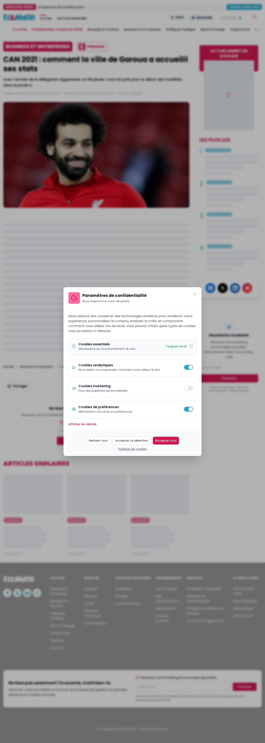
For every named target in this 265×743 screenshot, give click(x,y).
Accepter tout (165, 441)
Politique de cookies (132, 449)
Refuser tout (98, 441)
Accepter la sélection (131, 441)
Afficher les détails (82, 424)
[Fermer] (194, 294)
